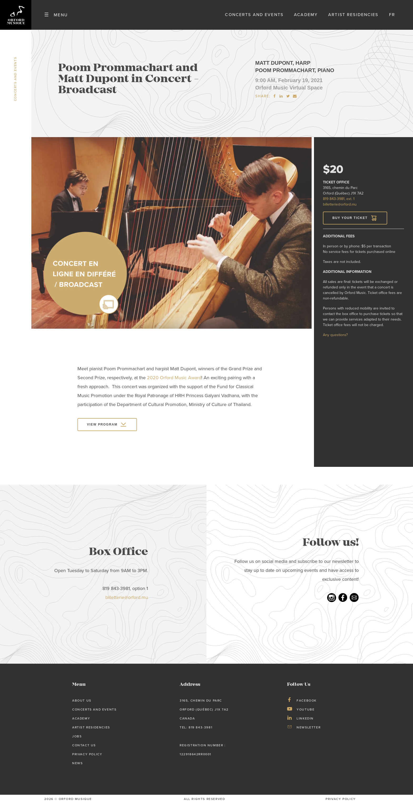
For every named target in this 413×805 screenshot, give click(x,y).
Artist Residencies (353, 15)
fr (392, 15)
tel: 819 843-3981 (196, 729)
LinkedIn (305, 720)
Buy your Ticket (349, 219)
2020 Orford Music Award (174, 379)
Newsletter (309, 729)
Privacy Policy (87, 755)
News (77, 764)
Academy (306, 15)
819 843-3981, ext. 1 (339, 200)
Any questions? (335, 336)
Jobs (77, 738)
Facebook (307, 702)
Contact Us (84, 747)
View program (102, 426)
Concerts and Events (254, 15)
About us (81, 702)
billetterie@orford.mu (340, 206)
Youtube (305, 711)
